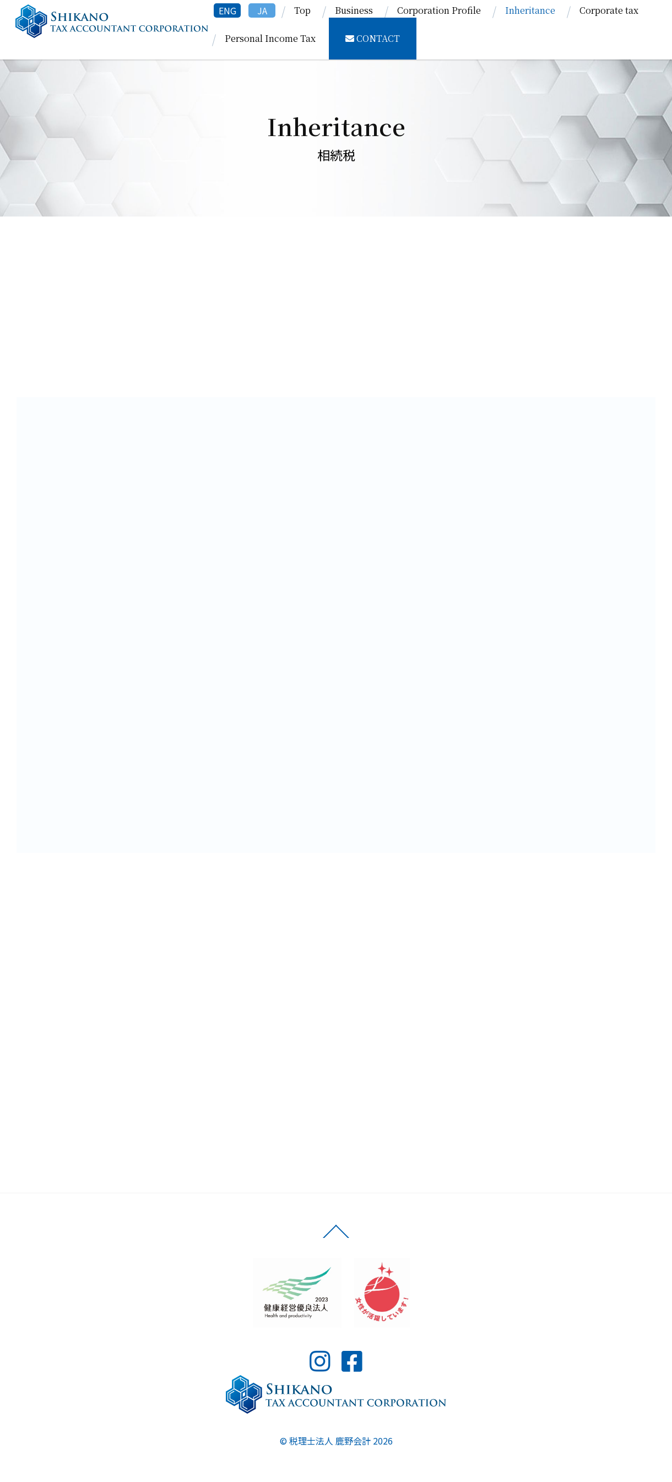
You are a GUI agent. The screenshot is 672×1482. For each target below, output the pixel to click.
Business (354, 10)
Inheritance (530, 10)
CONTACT (372, 38)
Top (302, 10)
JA (262, 10)
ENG (227, 10)
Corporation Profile (439, 10)
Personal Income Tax (270, 38)
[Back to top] (336, 1237)
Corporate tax (608, 10)
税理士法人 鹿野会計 (330, 1440)
